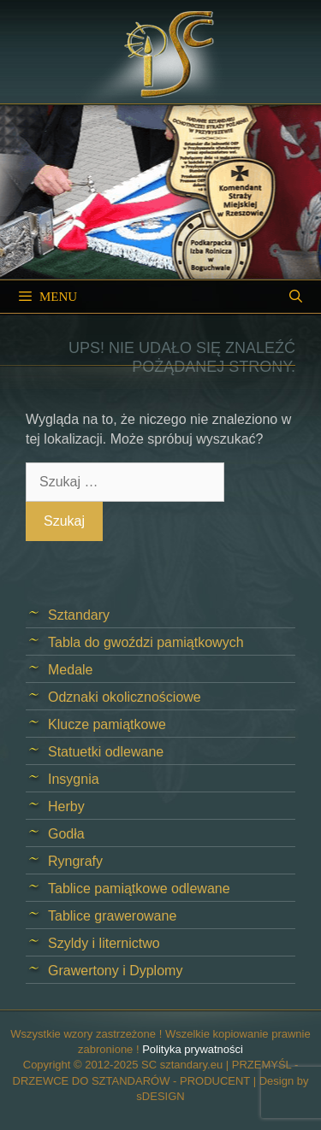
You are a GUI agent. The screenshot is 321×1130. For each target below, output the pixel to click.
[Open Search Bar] (295, 296)
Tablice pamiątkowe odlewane (139, 888)
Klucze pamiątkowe (107, 724)
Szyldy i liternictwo (104, 943)
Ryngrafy (75, 861)
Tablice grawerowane (112, 916)
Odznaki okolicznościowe (124, 697)
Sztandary (79, 615)
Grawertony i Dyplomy (115, 970)
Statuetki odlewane (105, 752)
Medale (70, 669)
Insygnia (73, 779)
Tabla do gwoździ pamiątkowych (146, 642)
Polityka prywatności (192, 1049)
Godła (66, 834)
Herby (66, 806)
